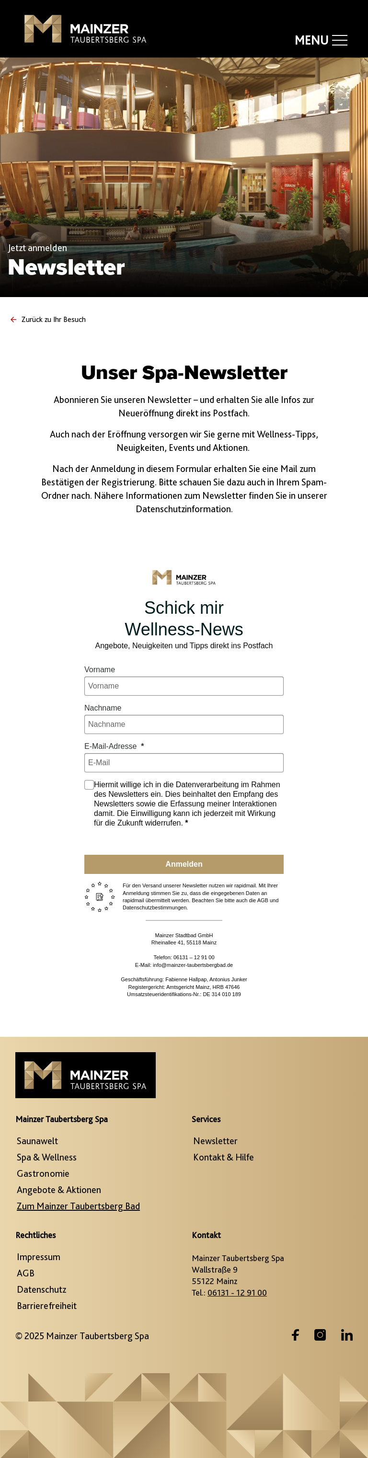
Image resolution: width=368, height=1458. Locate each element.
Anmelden (183, 864)
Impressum (38, 1257)
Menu (321, 40)
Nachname (102, 708)
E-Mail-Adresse (111, 746)
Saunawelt (37, 1141)
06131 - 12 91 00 (237, 1292)
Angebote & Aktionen (59, 1189)
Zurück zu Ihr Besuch (47, 319)
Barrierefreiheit (47, 1305)
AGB (25, 1273)
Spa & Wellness (47, 1157)
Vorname (99, 670)
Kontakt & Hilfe (223, 1157)
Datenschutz (41, 1289)
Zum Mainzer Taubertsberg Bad (78, 1206)
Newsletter (215, 1141)
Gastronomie (43, 1173)
